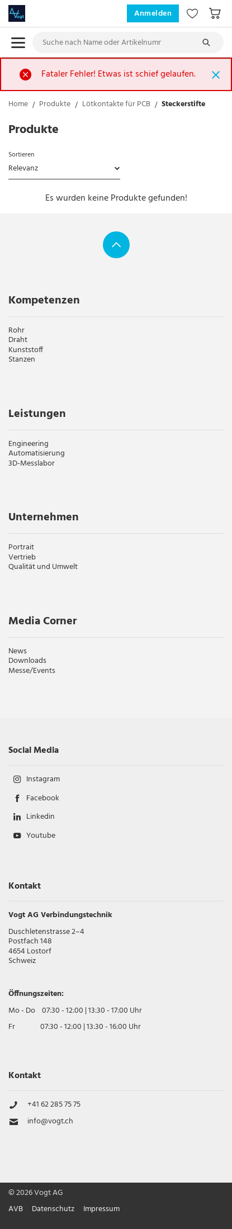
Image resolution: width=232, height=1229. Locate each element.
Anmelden (153, 13)
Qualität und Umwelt (43, 567)
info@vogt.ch (50, 1122)
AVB (15, 1209)
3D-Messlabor (31, 463)
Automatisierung (36, 453)
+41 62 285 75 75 (54, 1105)
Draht (17, 340)
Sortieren (21, 154)
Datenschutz (53, 1209)
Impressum (101, 1209)
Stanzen (21, 359)
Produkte (54, 105)
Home (18, 105)
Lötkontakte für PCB (116, 105)
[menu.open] (18, 43)
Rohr (16, 330)
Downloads (27, 660)
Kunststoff (25, 350)
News (17, 651)
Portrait (21, 547)
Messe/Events (31, 671)
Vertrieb (22, 557)
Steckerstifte (183, 105)
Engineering (28, 444)
